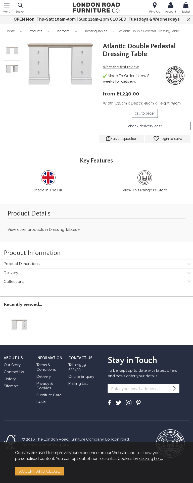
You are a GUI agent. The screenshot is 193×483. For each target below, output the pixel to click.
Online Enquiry (81, 376)
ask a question (121, 138)
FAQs (40, 402)
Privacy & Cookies (44, 385)
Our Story (12, 365)
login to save (168, 138)
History (10, 379)
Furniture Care (49, 395)
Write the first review (121, 67)
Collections (14, 281)
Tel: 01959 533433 (77, 367)
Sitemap (11, 386)
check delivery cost (145, 126)
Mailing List (78, 383)
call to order (145, 113)
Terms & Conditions (46, 367)
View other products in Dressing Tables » (44, 229)
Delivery (11, 273)
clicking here (150, 458)
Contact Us (14, 372)
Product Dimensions (21, 263)
